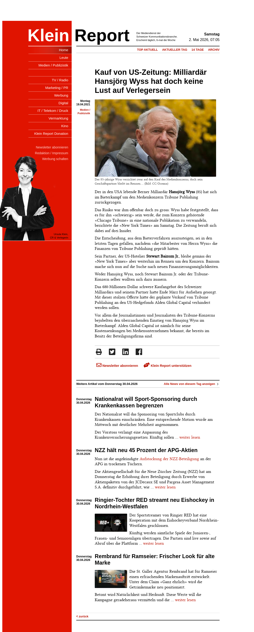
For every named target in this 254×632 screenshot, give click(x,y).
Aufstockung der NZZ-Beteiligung (169, 458)
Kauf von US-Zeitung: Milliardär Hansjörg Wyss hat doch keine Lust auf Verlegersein (151, 81)
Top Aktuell (147, 49)
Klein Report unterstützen (167, 366)
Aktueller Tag (174, 49)
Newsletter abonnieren (117, 366)
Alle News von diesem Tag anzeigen (192, 384)
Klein (48, 35)
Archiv (214, 49)
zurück (82, 616)
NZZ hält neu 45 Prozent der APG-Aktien (146, 450)
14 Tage (198, 49)
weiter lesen (189, 437)
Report (101, 35)
